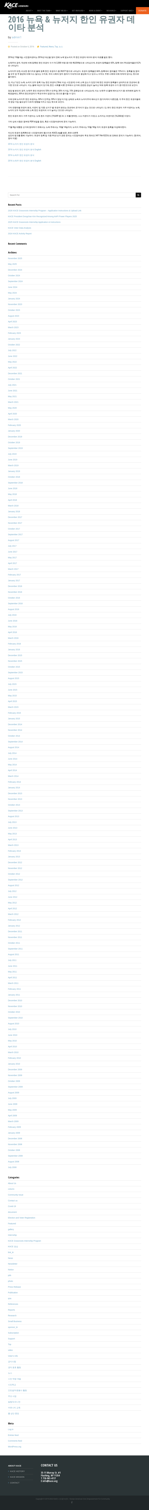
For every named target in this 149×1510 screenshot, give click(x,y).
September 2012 (15, 880)
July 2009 (12, 1098)
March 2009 (13, 1121)
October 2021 (14, 379)
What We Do (62, 10)
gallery (11, 1229)
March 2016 (13, 638)
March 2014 (13, 776)
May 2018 (12, 494)
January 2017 (14, 580)
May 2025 (12, 264)
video (10, 1350)
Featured (44, 46)
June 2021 (12, 390)
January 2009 (14, 1133)
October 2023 (14, 310)
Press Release (14, 1287)
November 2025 (15, 258)
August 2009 (13, 1092)
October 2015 (14, 667)
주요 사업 (12, 1396)
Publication (13, 1292)
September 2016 (15, 603)
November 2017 (15, 523)
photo (10, 1281)
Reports (11, 1310)
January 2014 (14, 787)
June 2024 (12, 287)
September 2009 (15, 1087)
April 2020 (12, 414)
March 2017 (13, 569)
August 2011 (13, 954)
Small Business (15, 1321)
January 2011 (14, 995)
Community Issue (15, 1195)
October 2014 (14, 736)
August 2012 (13, 885)
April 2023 (12, 321)
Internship (12, 1235)
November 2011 (15, 937)
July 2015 (12, 684)
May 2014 (12, 765)
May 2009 (12, 1110)
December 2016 (15, 586)
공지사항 (12, 1361)
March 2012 (13, 914)
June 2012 (12, 897)
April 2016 (12, 632)
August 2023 (13, 316)
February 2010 (14, 1058)
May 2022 (12, 362)
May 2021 (12, 396)
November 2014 (15, 730)
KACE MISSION (17, 1477)
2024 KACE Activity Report (20, 233)
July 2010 (12, 1029)
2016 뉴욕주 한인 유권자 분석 (21, 155)
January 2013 (14, 856)
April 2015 (12, 701)
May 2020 (12, 408)
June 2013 (12, 828)
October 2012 (14, 874)
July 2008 (12, 1167)
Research (12, 1315)
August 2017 (13, 540)
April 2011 (12, 977)
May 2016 (12, 626)
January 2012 (14, 926)
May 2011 (12, 972)
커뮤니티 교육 (14, 1408)
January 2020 (14, 431)
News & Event (95, 10)
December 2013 (15, 793)
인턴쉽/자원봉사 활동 (17, 1390)
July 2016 (12, 615)
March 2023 (13, 327)
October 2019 (14, 442)
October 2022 (14, 345)
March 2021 (13, 402)
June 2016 (12, 621)
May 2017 (12, 557)
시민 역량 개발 (14, 1379)
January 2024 (14, 298)
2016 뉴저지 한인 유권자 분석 (21, 144)
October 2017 (14, 529)
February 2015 (14, 713)
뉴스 (61, 46)
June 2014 (12, 759)
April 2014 (12, 770)
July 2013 (12, 822)
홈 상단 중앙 (13, 1413)
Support (11, 1339)
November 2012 (15, 868)
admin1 (17, 37)
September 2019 (15, 448)
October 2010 (14, 1012)
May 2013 (12, 834)
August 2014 (13, 747)
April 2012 (12, 908)
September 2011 (15, 949)
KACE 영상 (13, 1246)
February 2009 (14, 1127)
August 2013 (13, 816)
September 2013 (15, 811)
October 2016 (14, 598)
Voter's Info (13, 1356)
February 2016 (14, 644)
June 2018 (12, 488)
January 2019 (14, 471)
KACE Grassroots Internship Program (24, 1241)
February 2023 (14, 333)
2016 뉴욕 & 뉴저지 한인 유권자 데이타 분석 (71, 23)
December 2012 (15, 862)
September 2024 (15, 281)
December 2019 (15, 437)
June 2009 (12, 1104)
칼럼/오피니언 (14, 1402)
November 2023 (15, 304)
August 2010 (13, 1023)
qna (9, 1298)
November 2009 (15, 1075)
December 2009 (15, 1069)
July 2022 (12, 350)
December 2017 (15, 517)
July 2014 (12, 753)
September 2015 (15, 672)
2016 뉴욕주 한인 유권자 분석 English (24, 161)
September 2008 (15, 1156)
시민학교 (12, 1385)
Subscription (13, 1333)
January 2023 (14, 339)
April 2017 (12, 563)
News (51, 46)
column (11, 1189)
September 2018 (15, 483)
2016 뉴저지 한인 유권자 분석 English (24, 149)
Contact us (13, 1200)
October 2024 (14, 275)
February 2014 (14, 782)
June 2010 (12, 1035)
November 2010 (15, 1006)
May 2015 (12, 695)
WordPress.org (14, 1447)
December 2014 (15, 724)
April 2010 (12, 1046)
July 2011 (12, 960)
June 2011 (12, 966)
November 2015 (15, 661)
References (13, 1304)
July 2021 (12, 385)
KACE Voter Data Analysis (19, 228)
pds (9, 1275)
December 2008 (15, 1138)
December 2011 (15, 931)
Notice (11, 1269)
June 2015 (12, 690)
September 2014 (15, 742)
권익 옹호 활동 (14, 1367)
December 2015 (15, 655)
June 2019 (12, 459)
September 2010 (15, 1018)
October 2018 (14, 477)
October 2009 (14, 1081)
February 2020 (14, 425)
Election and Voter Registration (21, 1218)
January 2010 (14, 1064)
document (12, 1212)
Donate (142, 10)
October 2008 (14, 1150)
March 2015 (13, 707)
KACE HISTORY (17, 1471)
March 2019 (13, 465)
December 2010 (15, 1000)
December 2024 (15, 270)
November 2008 (15, 1144)
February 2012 (14, 920)
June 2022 (12, 356)
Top (56, 46)
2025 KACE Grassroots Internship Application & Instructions (34, 222)
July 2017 (12, 546)
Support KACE (127, 10)
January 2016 (14, 649)
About (29, 10)
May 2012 (12, 903)
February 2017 (14, 575)
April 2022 (12, 368)
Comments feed (15, 1441)
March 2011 (13, 983)
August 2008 (13, 1161)
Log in (10, 1429)
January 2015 (14, 718)
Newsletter (12, 1264)
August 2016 (13, 609)
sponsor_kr (13, 1327)
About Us (12, 1183)
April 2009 (12, 1115)
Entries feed (13, 1435)
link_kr (11, 1252)
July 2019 (12, 454)
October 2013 (14, 805)
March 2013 (13, 845)
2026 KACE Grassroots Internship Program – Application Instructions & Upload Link (44, 210)
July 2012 (12, 891)
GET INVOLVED (78, 10)
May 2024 (12, 293)
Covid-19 (12, 1206)
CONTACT (15, 1483)
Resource (111, 10)
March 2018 (13, 506)
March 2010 (13, 1052)
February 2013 (14, 851)
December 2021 (15, 373)
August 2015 (13, 678)
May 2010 (12, 1041)
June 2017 (12, 552)
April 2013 (12, 839)
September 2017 (15, 534)
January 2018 (14, 511)
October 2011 (14, 943)
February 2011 (14, 989)
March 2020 (13, 419)
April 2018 (12, 500)
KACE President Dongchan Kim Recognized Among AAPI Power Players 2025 (42, 216)
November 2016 (15, 592)
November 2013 (15, 799)
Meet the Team (44, 10)
